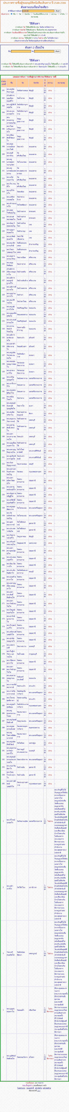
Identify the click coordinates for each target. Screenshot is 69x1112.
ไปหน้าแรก (21, 1088)
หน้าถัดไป (38, 1088)
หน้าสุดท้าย (47, 1088)
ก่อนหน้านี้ (30, 1088)
